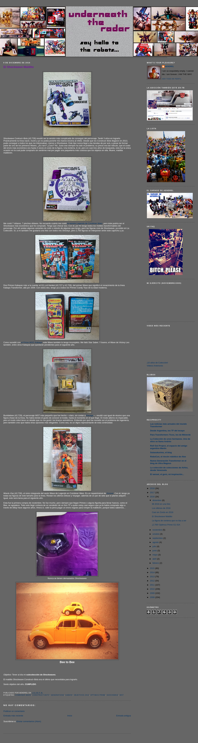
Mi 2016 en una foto (161, 504)
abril (154, 559)
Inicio (69, 715)
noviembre (157, 530)
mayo (155, 555)
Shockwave (112, 695)
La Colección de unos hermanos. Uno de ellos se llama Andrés (170, 440)
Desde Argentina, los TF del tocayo (167, 430)
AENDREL (169, 66)
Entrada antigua (123, 715)
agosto (155, 542)
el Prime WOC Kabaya (31, 342)
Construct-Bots (41, 695)
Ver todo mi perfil (172, 79)
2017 (152, 492)
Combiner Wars (23, 695)
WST (122, 695)
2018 (152, 488)
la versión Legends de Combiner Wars (84, 223)
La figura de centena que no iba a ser (169, 520)
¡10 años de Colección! (157, 362)
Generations (57, 695)
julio (154, 546)
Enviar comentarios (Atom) (29, 721)
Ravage (89, 415)
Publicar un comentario (14, 711)
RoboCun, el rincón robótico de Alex (168, 456)
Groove (110, 493)
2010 (152, 589)
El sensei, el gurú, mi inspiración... (167, 474)
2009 (152, 593)
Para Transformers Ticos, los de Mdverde (170, 435)
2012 (152, 581)
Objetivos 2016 (81, 695)
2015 (152, 568)
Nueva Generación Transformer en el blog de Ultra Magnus (168, 462)
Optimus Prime (97, 695)
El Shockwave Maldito (19, 67)
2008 (152, 597)
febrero (156, 563)
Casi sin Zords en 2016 (162, 512)
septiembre (157, 538)
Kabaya (69, 695)
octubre (156, 534)
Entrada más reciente (13, 715)
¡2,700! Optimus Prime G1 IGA (166, 525)
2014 (152, 572)
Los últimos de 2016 (161, 508)
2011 (152, 585)
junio (154, 550)
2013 (152, 576)
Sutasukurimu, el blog (161, 452)
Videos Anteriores (155, 365)
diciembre (157, 500)
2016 (152, 496)
